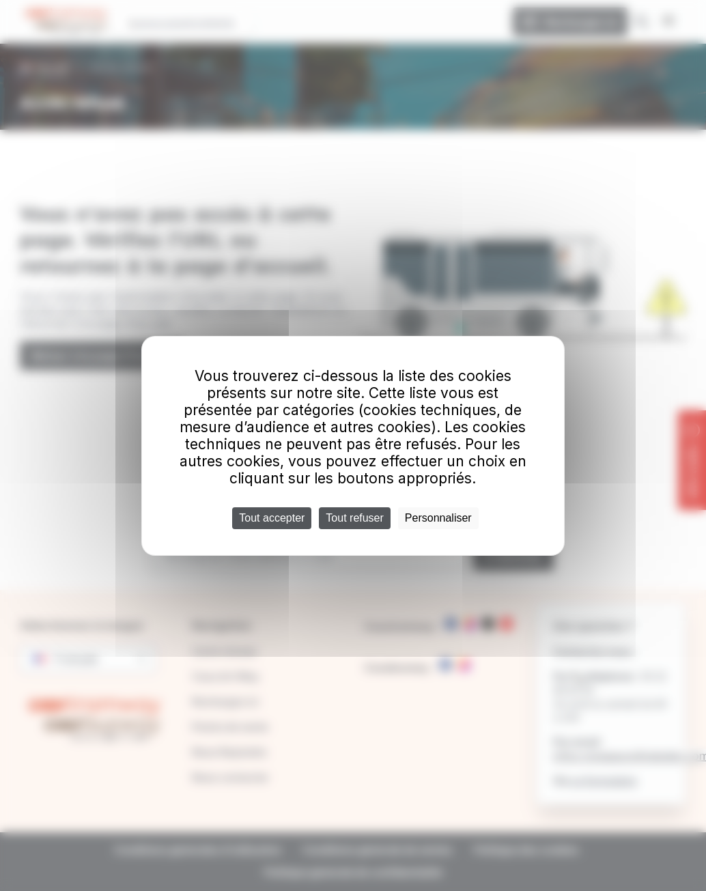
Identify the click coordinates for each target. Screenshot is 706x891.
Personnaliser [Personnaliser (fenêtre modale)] (438, 518)
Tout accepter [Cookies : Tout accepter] (272, 518)
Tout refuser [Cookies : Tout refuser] (354, 518)
